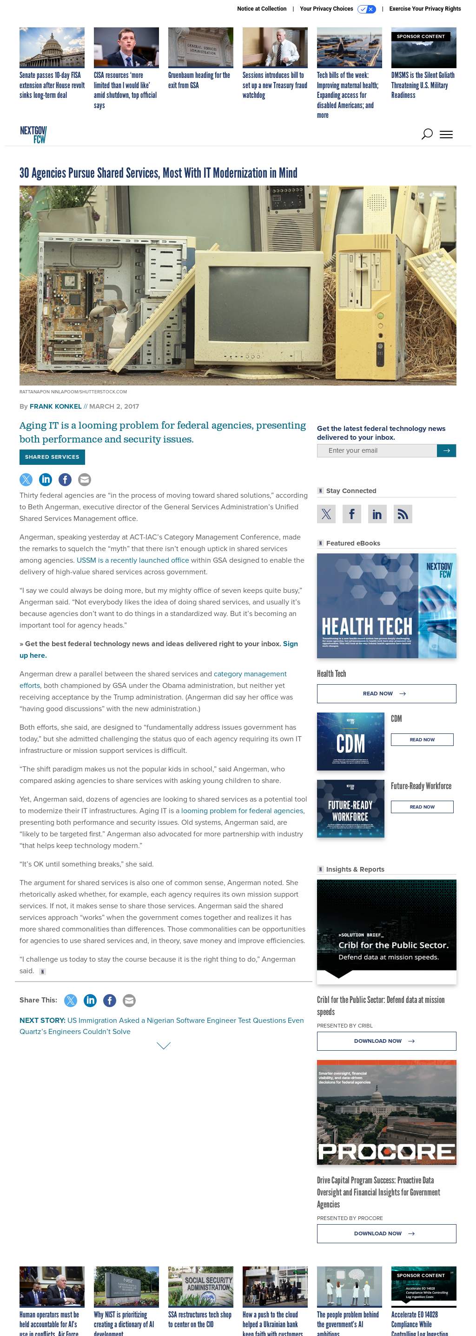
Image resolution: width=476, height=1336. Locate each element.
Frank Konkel (56, 406)
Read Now (387, 693)
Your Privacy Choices (338, 9)
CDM (396, 718)
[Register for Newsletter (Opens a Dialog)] (446, 450)
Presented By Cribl (345, 1025)
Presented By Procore (350, 1218)
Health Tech (331, 673)
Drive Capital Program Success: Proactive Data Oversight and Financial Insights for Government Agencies (378, 1192)
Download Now (387, 1041)
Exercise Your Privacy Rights (425, 9)
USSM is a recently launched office (132, 560)
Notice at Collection (261, 9)
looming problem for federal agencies (241, 810)
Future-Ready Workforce (421, 785)
